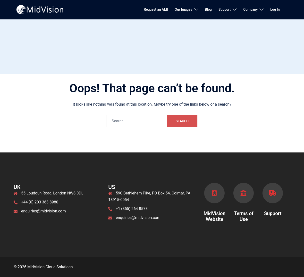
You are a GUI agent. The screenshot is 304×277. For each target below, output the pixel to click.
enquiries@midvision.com (43, 211)
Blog (208, 9)
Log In (275, 9)
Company (250, 9)
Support (225, 9)
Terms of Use (243, 216)
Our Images (183, 9)
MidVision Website (214, 216)
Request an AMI (156, 9)
